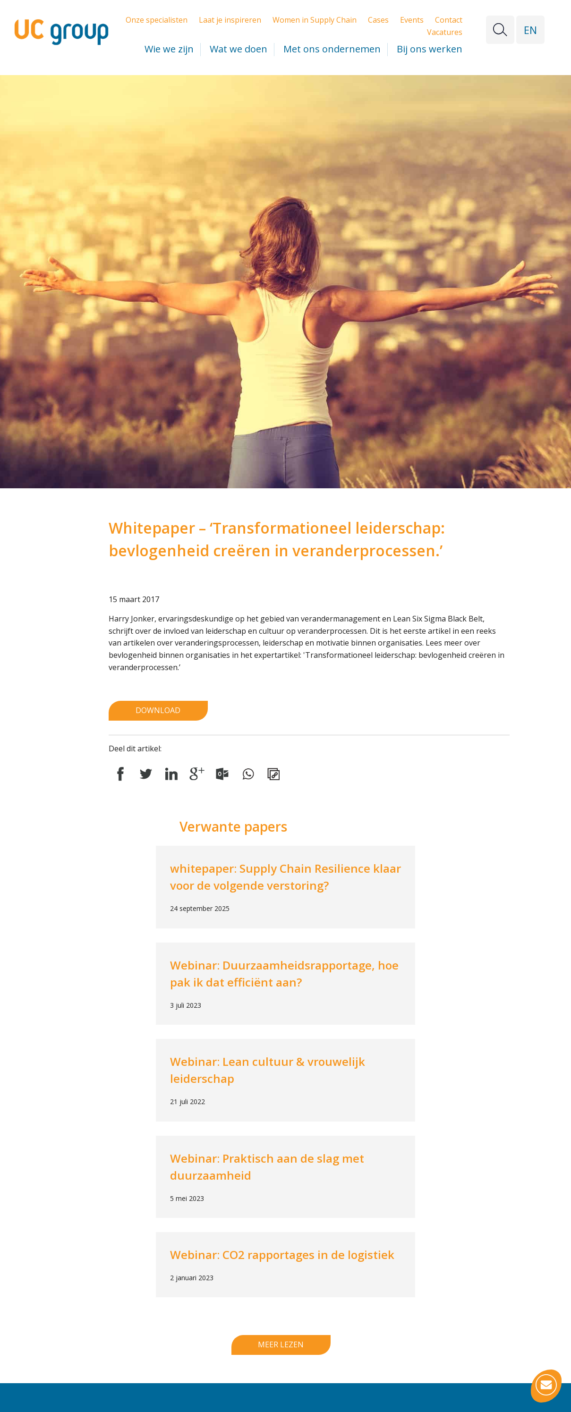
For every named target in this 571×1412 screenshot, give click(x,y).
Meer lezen (281, 1344)
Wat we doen (238, 49)
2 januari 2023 (191, 1277)
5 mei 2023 (187, 1198)
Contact (448, 20)
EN (530, 30)
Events (412, 20)
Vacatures (444, 32)
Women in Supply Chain (315, 20)
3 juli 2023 (185, 1005)
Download (158, 710)
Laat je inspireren (230, 20)
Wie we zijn (169, 49)
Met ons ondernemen (332, 49)
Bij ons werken (429, 49)
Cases (378, 20)
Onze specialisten (156, 20)
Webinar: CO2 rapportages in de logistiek (282, 1254)
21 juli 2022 (187, 1101)
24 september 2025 (200, 908)
